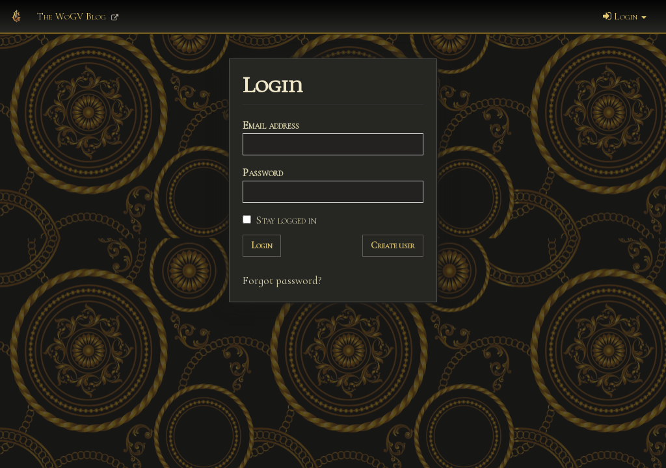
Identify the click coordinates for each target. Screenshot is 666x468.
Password (263, 172)
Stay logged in (280, 220)
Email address (271, 125)
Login (624, 16)
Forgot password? (282, 280)
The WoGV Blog (77, 16)
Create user (393, 245)
